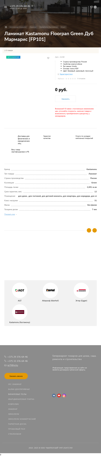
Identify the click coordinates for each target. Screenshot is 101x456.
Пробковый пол (16, 429)
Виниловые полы (17, 394)
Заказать (65, 98)
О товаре (9, 50)
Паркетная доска (17, 424)
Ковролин (13, 404)
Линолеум (13, 414)
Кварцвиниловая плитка (21, 399)
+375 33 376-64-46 (17, 360)
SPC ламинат (15, 384)
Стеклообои (14, 434)
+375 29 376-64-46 (20, 6)
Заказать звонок (16, 376)
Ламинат (12, 409)
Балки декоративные (19, 389)
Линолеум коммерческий (22, 419)
